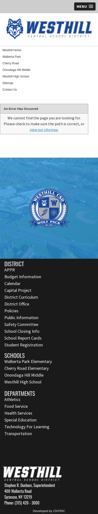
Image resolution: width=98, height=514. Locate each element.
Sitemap (7, 83)
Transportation (18, 433)
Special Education (20, 420)
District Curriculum (21, 297)
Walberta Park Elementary (28, 361)
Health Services (18, 413)
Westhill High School (15, 76)
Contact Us (9, 89)
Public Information (21, 317)
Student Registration (23, 345)
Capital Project (17, 290)
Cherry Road (10, 63)
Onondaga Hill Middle (16, 70)
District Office (16, 304)
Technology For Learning (26, 426)
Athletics (12, 399)
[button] (85, 6)
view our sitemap (44, 129)
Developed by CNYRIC (49, 511)
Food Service (16, 406)
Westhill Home (11, 50)
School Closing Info (21, 331)
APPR (9, 270)
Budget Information (22, 276)
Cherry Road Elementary (26, 368)
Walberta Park (11, 56)
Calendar (12, 283)
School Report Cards (23, 338)
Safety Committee (21, 324)
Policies (11, 311)
